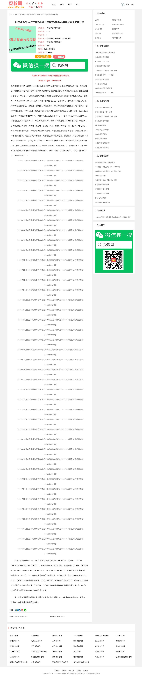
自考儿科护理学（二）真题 (104, 93)
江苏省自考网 (78, 641)
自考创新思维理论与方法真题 (105, 53)
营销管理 (98, 38)
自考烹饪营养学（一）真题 (104, 75)
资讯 (70, 4)
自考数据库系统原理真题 (103, 88)
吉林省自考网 (14, 641)
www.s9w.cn (57, 673)
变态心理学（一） (118, 33)
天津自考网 (35, 635)
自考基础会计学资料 (102, 193)
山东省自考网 (57, 646)
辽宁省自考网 (120, 635)
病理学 (97, 20)
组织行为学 (116, 29)
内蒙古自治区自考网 (102, 635)
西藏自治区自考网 (37, 657)
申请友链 (71, 670)
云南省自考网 (14, 657)
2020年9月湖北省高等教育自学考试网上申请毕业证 (113, 217)
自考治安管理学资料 (102, 184)
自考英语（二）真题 (102, 61)
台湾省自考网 (36, 662)
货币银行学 (98, 29)
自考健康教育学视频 (102, 147)
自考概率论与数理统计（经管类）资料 (108, 171)
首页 (54, 4)
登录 (127, 4)
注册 (132, 4)
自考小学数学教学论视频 (103, 107)
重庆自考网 (77, 651)
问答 (62, 4)
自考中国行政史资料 (102, 189)
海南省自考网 (57, 651)
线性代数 (98, 33)
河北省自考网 (57, 635)
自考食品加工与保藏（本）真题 (106, 70)
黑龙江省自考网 (36, 641)
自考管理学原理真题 (102, 79)
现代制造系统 (116, 38)
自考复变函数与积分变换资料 (105, 162)
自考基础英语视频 (101, 134)
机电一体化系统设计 (21, 616)
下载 (78, 4)
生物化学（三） (100, 24)
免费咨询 (43, 56)
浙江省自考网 (99, 641)
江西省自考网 (36, 646)
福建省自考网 (14, 646)
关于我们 (57, 670)
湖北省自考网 (99, 646)
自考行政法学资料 (101, 198)
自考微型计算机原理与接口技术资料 (107, 167)
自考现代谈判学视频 (102, 130)
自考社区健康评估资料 (102, 202)
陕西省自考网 (57, 657)
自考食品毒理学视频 (102, 121)
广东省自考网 (14, 651)
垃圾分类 (78, 670)
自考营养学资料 (100, 176)
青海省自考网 (99, 657)
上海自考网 (56, 641)
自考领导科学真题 (101, 84)
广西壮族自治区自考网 (39, 651)
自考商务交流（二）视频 (103, 112)
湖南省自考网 (120, 646)
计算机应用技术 (60, 616)
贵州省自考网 (120, 651)
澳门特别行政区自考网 (81, 662)
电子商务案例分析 (118, 24)
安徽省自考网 (120, 641)
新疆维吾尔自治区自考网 (18, 662)
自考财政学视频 (100, 125)
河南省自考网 (78, 646)
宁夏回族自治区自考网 (124, 657)
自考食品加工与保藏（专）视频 (106, 116)
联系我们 (64, 670)
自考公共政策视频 (101, 138)
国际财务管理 (116, 20)
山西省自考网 (78, 635)
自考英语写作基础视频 (102, 143)
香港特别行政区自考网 (60, 662)
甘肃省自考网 (78, 657)
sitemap (85, 670)
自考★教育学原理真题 (102, 66)
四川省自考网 (99, 651)
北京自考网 (14, 635)
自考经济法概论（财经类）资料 (106, 180)
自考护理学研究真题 (102, 57)
